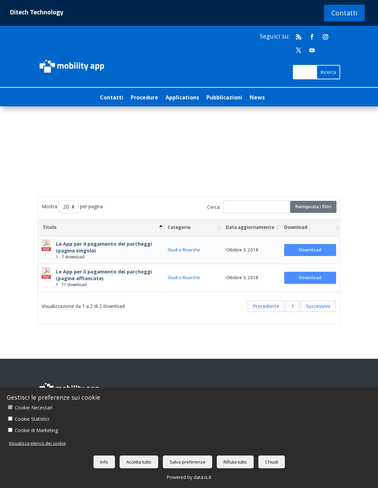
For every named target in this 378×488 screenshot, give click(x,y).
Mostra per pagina (72, 206)
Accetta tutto (138, 462)
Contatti (344, 12)
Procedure (144, 98)
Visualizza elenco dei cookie (37, 443)
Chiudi (271, 462)
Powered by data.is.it (189, 477)
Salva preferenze (187, 462)
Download (310, 250)
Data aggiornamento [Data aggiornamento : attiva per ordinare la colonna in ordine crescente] (250, 227)
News (257, 98)
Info (104, 462)
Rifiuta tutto (235, 462)
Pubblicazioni (224, 98)
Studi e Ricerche (184, 250)
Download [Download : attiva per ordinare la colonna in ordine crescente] (295, 227)
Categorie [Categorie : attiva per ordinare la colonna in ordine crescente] (179, 227)
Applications (182, 98)
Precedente (266, 306)
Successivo (318, 306)
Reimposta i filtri (313, 207)
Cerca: (248, 206)
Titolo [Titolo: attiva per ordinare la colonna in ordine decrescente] (50, 227)
